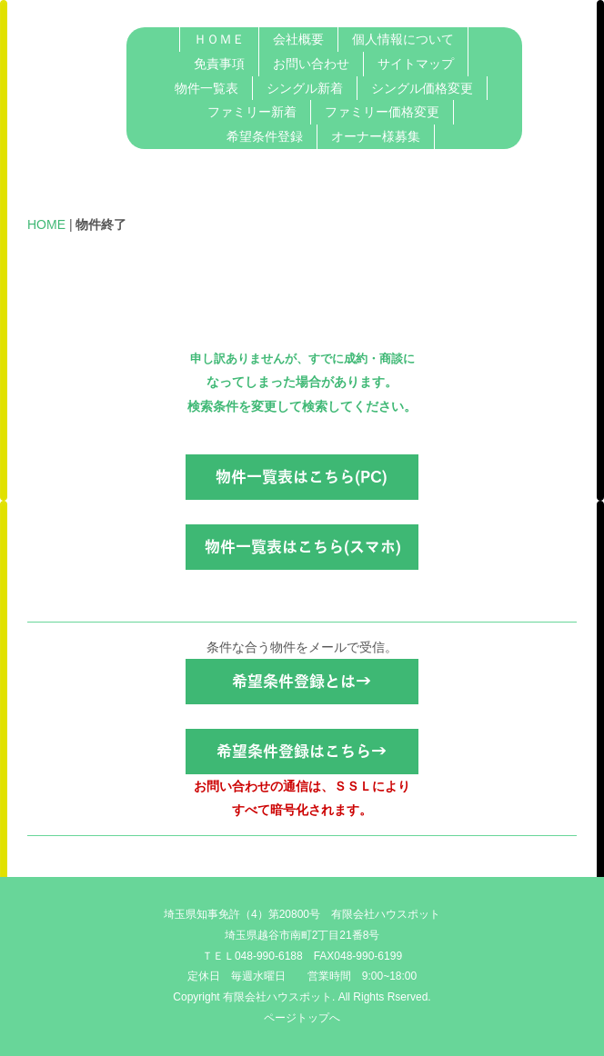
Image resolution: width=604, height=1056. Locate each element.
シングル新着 (305, 88)
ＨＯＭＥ (219, 39)
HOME (46, 224)
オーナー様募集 (375, 136)
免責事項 (219, 63)
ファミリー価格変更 (382, 112)
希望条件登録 (264, 136)
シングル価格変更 (422, 88)
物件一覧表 (206, 88)
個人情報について (403, 39)
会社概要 (298, 39)
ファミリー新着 (252, 112)
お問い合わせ (311, 63)
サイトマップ (416, 63)
